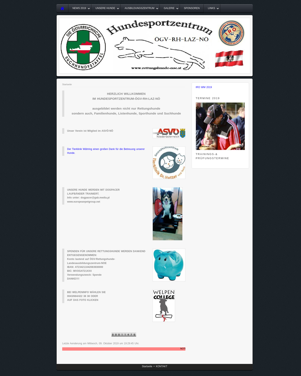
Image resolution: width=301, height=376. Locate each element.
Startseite (67, 84)
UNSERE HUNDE (105, 8)
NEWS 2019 (79, 8)
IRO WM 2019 (204, 87)
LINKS (211, 8)
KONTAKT (161, 366)
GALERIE (169, 8)
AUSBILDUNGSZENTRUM (139, 8)
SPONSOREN (192, 8)
